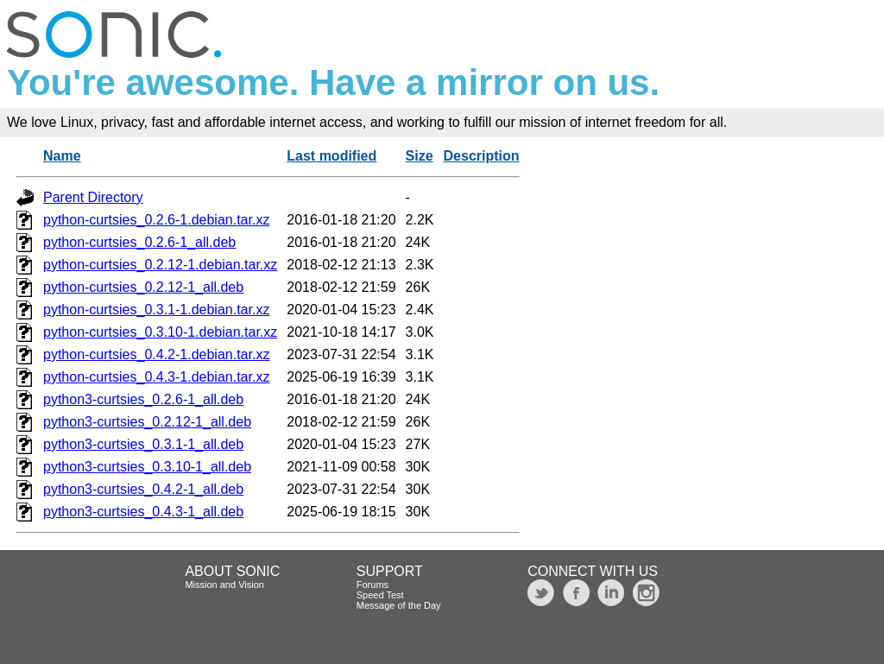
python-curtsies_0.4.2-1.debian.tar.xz (156, 354)
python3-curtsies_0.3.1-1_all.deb (143, 444)
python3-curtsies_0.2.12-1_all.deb (147, 421)
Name (62, 156)
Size (419, 156)
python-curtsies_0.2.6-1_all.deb (139, 242)
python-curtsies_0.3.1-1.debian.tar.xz (156, 309)
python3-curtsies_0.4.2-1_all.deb (143, 489)
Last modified (331, 156)
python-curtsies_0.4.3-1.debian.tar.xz (156, 377)
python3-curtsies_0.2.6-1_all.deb (143, 399)
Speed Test (380, 595)
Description (482, 156)
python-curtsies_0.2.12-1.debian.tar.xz (160, 264)
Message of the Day (399, 605)
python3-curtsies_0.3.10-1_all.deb (147, 466)
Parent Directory (93, 197)
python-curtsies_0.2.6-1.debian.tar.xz (156, 219)
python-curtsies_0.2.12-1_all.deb (143, 287)
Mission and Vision (224, 584)
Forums (372, 584)
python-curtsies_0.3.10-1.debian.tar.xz (160, 332)
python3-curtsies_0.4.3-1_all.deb (143, 511)
